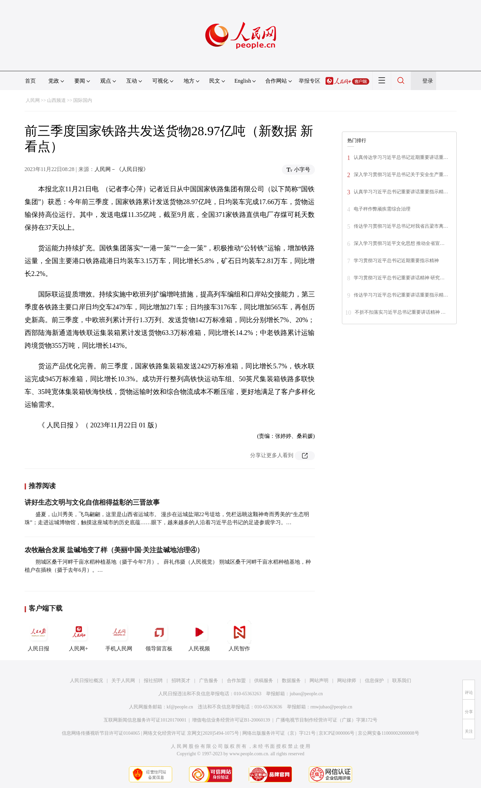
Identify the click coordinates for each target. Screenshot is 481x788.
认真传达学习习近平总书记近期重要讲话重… (401, 157)
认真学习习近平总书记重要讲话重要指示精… (401, 191)
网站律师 (346, 680)
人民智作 (239, 635)
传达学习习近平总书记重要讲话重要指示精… (401, 295)
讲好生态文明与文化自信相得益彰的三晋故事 (92, 502)
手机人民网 (118, 635)
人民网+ (78, 635)
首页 (30, 81)
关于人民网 (123, 680)
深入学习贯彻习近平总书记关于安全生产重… (401, 174)
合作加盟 (236, 680)
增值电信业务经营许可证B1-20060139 (231, 720)
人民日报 (38, 635)
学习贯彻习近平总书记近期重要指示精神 (396, 260)
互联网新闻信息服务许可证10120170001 (145, 720)
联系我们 (401, 680)
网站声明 (319, 680)
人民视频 (199, 635)
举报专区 (309, 81)
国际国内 (82, 100)
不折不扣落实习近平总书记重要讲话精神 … (400, 312)
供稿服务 (263, 680)
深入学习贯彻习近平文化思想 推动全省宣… (399, 243)
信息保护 (374, 680)
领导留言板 (158, 635)
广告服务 (208, 680)
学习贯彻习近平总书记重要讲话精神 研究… (399, 277)
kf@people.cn (180, 706)
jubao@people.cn (306, 693)
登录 (427, 81)
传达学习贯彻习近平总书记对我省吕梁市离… (401, 226)
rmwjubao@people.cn (331, 706)
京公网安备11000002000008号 (388, 733)
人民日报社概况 (86, 680)
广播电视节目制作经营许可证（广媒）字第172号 (326, 720)
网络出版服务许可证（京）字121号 (279, 733)
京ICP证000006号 (336, 733)
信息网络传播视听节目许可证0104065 (101, 733)
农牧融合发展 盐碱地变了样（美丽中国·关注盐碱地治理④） (114, 550)
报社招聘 (153, 680)
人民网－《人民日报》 (122, 169)
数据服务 (291, 680)
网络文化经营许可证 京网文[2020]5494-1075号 (191, 733)
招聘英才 (180, 680)
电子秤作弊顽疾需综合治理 (382, 209)
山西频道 (56, 100)
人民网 (33, 100)
